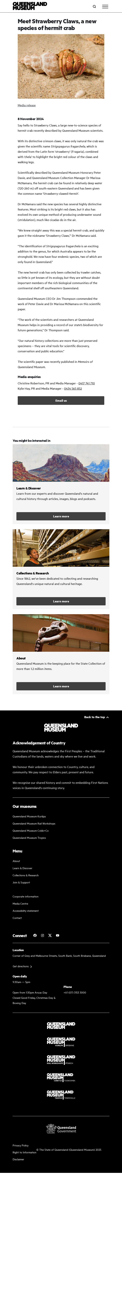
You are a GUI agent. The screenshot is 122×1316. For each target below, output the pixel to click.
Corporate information (25, 896)
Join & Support (21, 882)
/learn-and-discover (61, 484)
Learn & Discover (22, 868)
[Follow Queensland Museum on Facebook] (35, 935)
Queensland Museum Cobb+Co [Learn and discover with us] (31, 830)
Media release (27, 105)
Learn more (61, 516)
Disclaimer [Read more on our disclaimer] (18, 1159)
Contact (17, 917)
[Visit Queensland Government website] (61, 1128)
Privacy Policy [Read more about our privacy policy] (20, 1145)
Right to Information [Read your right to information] (24, 1152)
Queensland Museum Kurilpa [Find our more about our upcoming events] (29, 816)
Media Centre (20, 903)
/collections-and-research (61, 569)
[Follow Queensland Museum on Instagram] (42, 935)
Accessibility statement (26, 910)
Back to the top (94, 717)
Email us (61, 400)
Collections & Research (26, 875)
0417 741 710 (86, 383)
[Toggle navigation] (105, 6)
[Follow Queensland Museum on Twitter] (50, 935)
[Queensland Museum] (30, 6)
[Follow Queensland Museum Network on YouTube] (57, 935)
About (16, 861)
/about (61, 654)
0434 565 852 (73, 388)
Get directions (21, 966)
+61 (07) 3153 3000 (75, 992)
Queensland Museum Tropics (29, 837)
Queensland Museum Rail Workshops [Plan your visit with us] (34, 823)
